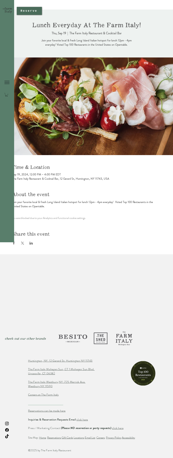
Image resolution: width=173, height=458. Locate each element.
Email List (90, 438)
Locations (79, 438)
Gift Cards (67, 438)
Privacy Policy (113, 438)
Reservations (54, 438)
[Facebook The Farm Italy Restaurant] (7, 430)
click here (82, 420)
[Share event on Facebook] (14, 243)
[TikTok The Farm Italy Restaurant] (7, 436)
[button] (7, 82)
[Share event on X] (22, 243)
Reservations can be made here (46, 411)
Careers (100, 438)
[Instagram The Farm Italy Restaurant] (7, 423)
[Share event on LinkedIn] (31, 243)
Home (42, 438)
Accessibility (128, 438)
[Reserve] (29, 11)
